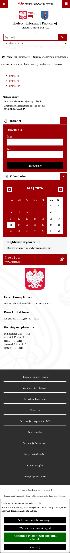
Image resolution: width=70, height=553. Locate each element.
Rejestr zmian (35, 432)
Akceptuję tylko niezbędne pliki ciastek (35, 537)
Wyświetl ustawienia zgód (35, 528)
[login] (35, 142)
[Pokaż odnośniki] (4, 4)
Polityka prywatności (35, 476)
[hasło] (35, 154)
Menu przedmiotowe (18, 57)
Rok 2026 (14, 76)
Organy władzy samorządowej (49, 57)
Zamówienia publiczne (35, 388)
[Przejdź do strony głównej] (35, 20)
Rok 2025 (14, 81)
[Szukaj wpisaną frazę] (62, 37)
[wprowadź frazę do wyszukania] (30, 37)
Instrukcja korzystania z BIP (35, 421)
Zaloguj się (35, 165)
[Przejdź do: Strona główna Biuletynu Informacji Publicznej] (3, 56)
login (10, 136)
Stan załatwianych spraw (35, 376)
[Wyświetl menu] (66, 4)
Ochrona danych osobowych (35, 520)
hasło (10, 149)
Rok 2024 (14, 86)
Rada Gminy (8, 64)
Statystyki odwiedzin (35, 454)
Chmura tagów (35, 465)
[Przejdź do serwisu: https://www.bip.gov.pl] (35, 4)
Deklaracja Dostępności (35, 443)
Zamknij (35, 547)
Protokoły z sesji (27, 64)
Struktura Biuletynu (35, 399)
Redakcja (35, 410)
